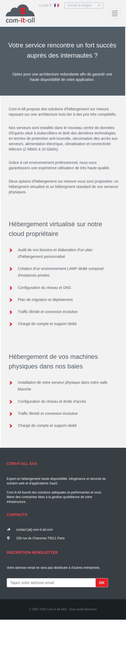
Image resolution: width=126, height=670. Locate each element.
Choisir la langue (83, 5)
